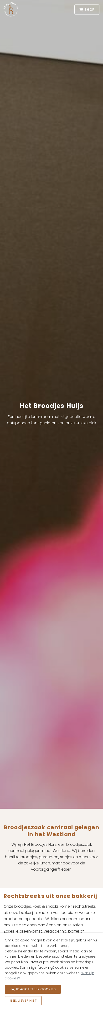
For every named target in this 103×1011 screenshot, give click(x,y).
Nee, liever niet (23, 1000)
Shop (86, 9)
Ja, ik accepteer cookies (33, 989)
